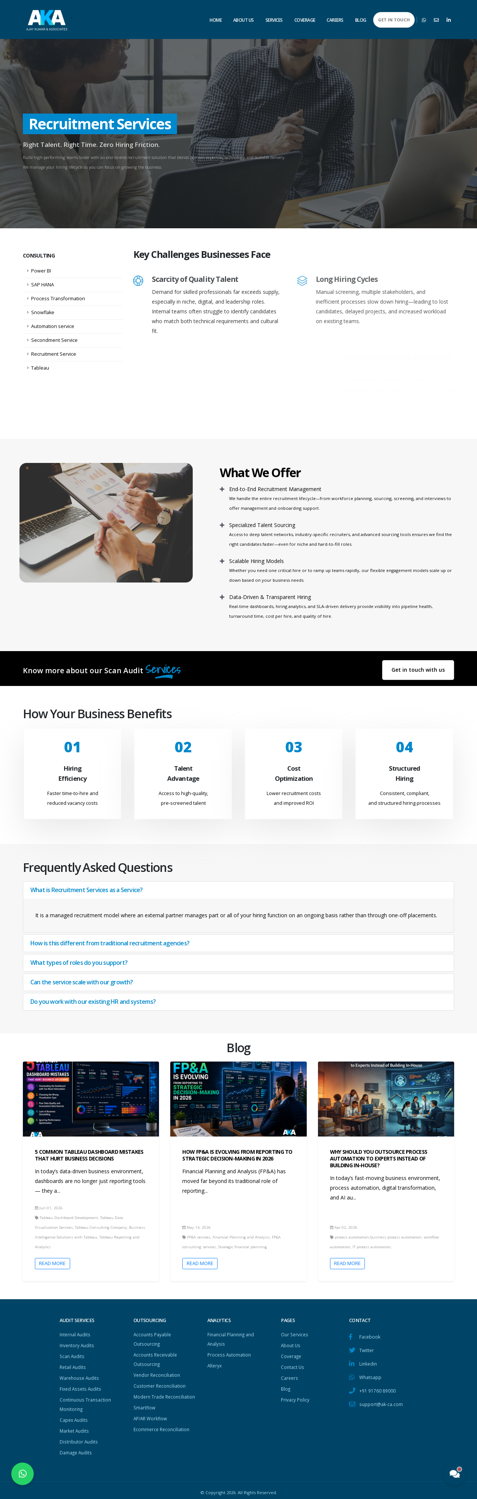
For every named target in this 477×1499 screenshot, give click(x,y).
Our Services (295, 1334)
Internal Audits (76, 1334)
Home (216, 20)
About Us (243, 20)
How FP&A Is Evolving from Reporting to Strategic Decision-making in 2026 (237, 1155)
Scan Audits (73, 1355)
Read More (52, 1263)
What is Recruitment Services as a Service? (86, 890)
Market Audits (75, 1427)
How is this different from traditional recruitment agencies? (109, 943)
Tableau (40, 368)
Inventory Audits (78, 1345)
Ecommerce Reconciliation (163, 1435)
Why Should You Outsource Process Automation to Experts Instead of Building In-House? (379, 1158)
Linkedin (368, 1363)
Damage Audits (76, 1448)
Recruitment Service (53, 354)
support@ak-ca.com (381, 1402)
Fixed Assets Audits (82, 1387)
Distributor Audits (79, 1438)
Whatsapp (370, 1376)
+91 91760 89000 (377, 1389)
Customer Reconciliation (161, 1384)
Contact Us (293, 1366)
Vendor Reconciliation (158, 1373)
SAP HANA (42, 285)
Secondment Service (54, 340)
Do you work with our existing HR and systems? (93, 1001)
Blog (360, 20)
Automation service (52, 326)
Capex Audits (74, 1417)
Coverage (304, 20)
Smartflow (145, 1414)
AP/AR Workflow (152, 1424)
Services (274, 20)
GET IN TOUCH (394, 19)
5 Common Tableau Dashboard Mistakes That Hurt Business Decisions (89, 1155)
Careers (335, 20)
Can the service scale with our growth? (81, 982)
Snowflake (42, 312)
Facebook (370, 1336)
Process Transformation (58, 298)
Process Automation (230, 1354)
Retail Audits (73, 1366)
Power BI (41, 271)
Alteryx (215, 1364)
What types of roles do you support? (79, 962)
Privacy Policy (295, 1397)
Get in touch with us (418, 669)
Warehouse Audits (81, 1376)
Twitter (367, 1349)
